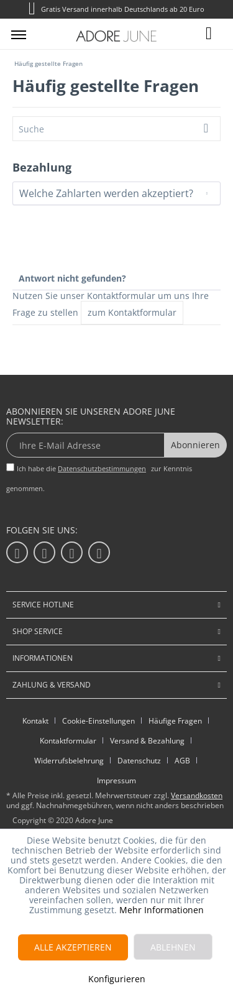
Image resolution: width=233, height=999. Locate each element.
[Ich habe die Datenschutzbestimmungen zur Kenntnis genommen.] (10, 467)
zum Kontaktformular (132, 312)
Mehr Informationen (161, 910)
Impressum (116, 780)
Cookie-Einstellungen (98, 721)
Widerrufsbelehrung (69, 760)
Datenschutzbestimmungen (102, 468)
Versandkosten (196, 795)
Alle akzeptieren (73, 947)
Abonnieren (195, 445)
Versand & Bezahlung (147, 740)
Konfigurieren (116, 979)
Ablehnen (173, 947)
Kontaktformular (68, 740)
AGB (182, 760)
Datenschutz (139, 760)
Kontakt (35, 721)
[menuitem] (18, 34)
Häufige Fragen (175, 721)
